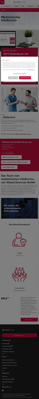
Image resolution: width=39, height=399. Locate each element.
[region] (19, 69)
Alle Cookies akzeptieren (25, 77)
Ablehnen (13, 77)
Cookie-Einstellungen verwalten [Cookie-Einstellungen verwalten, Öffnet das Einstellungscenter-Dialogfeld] (19, 73)
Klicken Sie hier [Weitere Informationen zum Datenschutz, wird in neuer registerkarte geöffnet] (31, 69)
